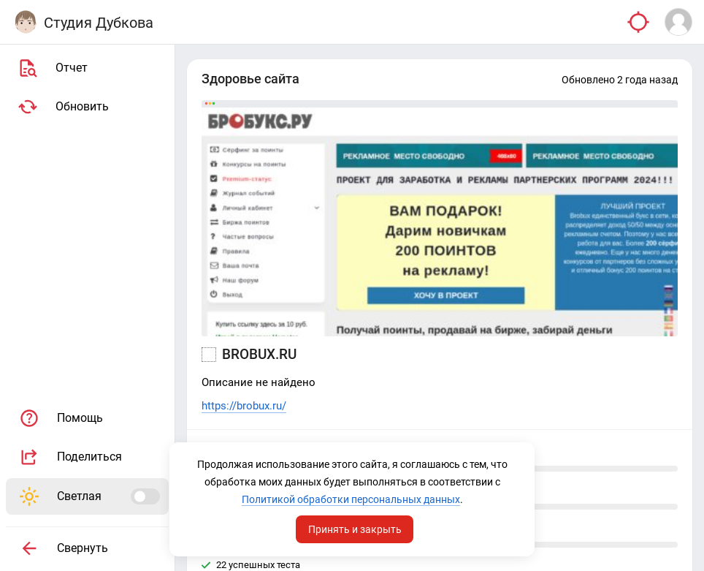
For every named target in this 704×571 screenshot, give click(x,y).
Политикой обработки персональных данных (351, 499)
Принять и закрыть (355, 529)
